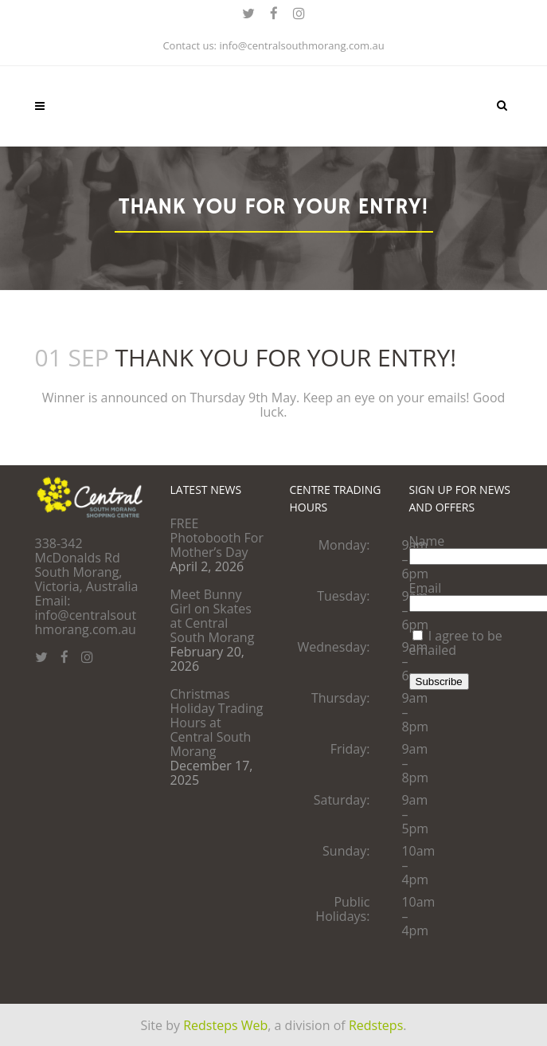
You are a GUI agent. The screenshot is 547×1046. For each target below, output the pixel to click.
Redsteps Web (225, 1024)
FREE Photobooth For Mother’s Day (217, 537)
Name (427, 541)
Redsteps (376, 1024)
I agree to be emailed (455, 643)
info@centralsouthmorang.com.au (301, 45)
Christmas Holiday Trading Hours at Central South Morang (217, 722)
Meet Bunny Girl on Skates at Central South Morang (212, 615)
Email (425, 588)
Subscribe (439, 682)
